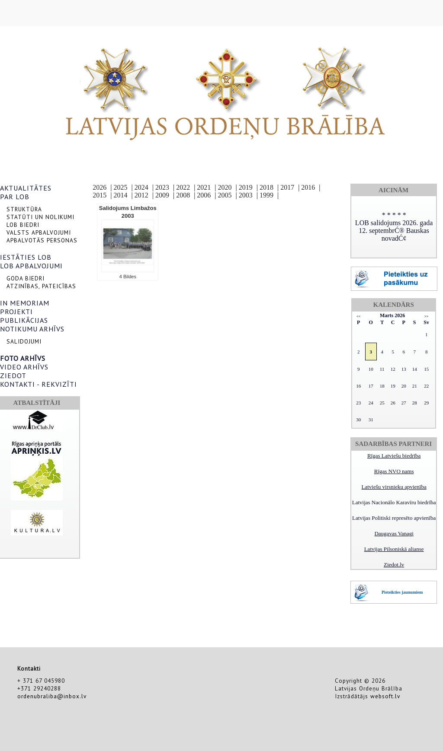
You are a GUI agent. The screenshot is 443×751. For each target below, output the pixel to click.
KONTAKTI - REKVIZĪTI (38, 384)
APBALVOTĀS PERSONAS (41, 240)
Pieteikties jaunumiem (402, 592)
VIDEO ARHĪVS (24, 367)
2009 (162, 195)
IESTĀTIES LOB (25, 257)
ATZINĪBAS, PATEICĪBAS (41, 286)
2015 (99, 195)
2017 (287, 187)
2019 (246, 187)
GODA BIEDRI (25, 278)
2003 (246, 195)
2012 (141, 195)
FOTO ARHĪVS (22, 358)
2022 (183, 187)
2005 (225, 195)
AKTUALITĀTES (25, 188)
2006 (204, 195)
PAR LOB (14, 196)
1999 (266, 195)
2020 (225, 187)
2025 (121, 187)
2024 (141, 187)
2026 (99, 187)
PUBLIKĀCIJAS (24, 320)
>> (426, 316)
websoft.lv (385, 696)
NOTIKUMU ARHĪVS (32, 329)
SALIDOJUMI (24, 341)
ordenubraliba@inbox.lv (52, 696)
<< (358, 316)
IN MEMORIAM (24, 303)
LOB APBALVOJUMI (31, 265)
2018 (266, 187)
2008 (183, 195)
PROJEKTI (16, 311)
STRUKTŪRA (24, 209)
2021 (204, 187)
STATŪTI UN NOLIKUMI (40, 217)
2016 (308, 187)
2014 (121, 195)
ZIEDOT (13, 375)
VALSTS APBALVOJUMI (38, 232)
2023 (162, 187)
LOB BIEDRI (22, 225)
